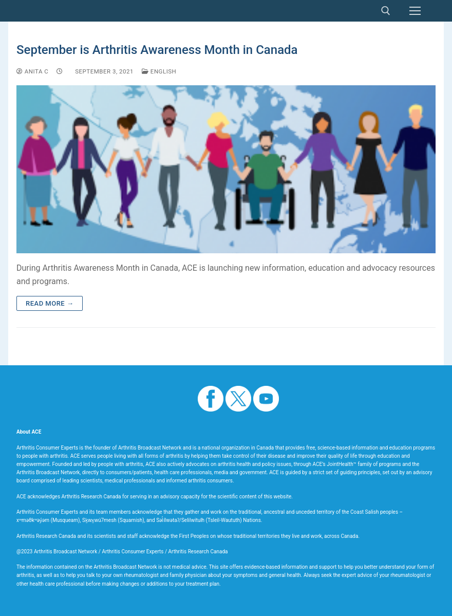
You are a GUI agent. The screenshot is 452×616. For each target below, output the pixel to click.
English (159, 71)
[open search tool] (385, 10)
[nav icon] (415, 11)
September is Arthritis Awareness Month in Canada (157, 50)
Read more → (49, 303)
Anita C (32, 71)
